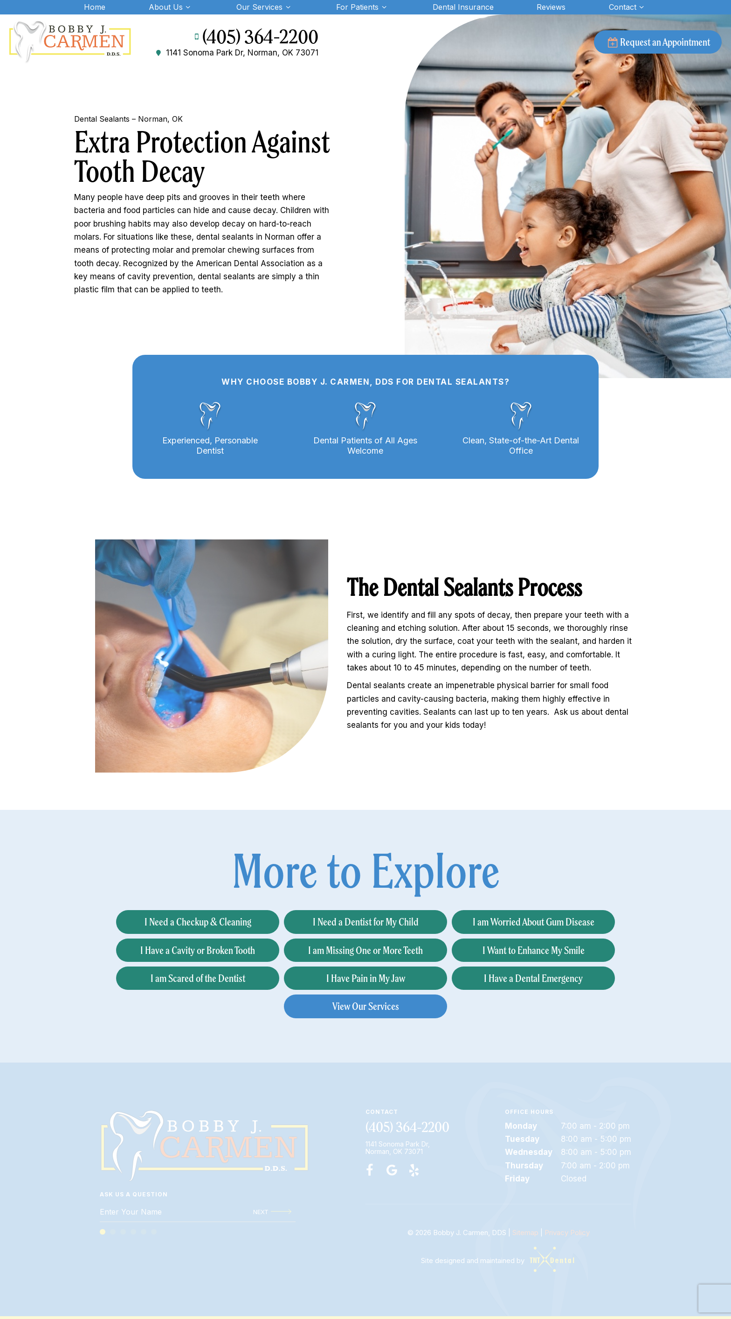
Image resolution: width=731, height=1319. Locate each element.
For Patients (362, 7)
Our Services (264, 7)
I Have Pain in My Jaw (365, 978)
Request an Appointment (658, 41)
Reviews (551, 7)
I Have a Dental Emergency (533, 978)
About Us (171, 7)
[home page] (70, 42)
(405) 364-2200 (254, 37)
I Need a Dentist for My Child (366, 921)
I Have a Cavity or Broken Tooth (197, 950)
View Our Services (365, 1006)
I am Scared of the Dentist (198, 978)
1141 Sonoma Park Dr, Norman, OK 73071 (236, 53)
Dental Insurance (463, 7)
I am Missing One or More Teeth (365, 950)
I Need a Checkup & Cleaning (198, 921)
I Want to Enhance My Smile (534, 950)
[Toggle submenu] (188, 7)
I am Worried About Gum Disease (533, 921)
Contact (628, 7)
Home (94, 7)
